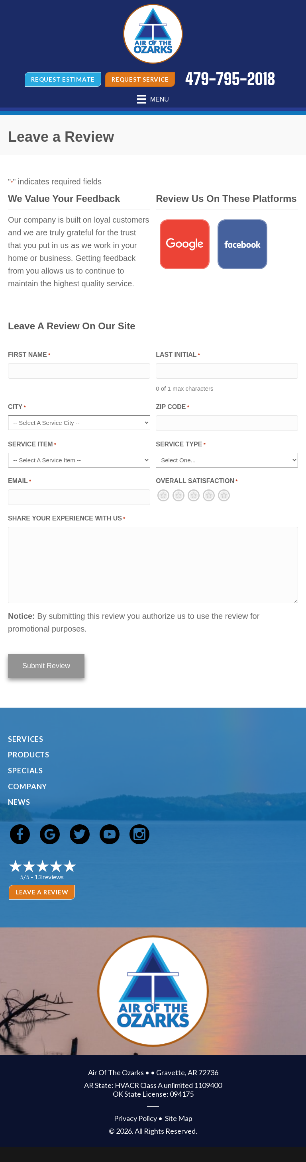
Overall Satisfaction (196, 481)
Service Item (32, 445)
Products (28, 753)
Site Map (178, 1117)
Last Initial (178, 355)
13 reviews (49, 875)
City (17, 407)
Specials (25, 769)
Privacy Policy (135, 1117)
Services (25, 738)
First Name (29, 355)
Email (19, 481)
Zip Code (172, 407)
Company (27, 785)
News (19, 800)
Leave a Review (42, 890)
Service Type (181, 445)
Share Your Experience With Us (66, 519)
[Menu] (153, 99)
